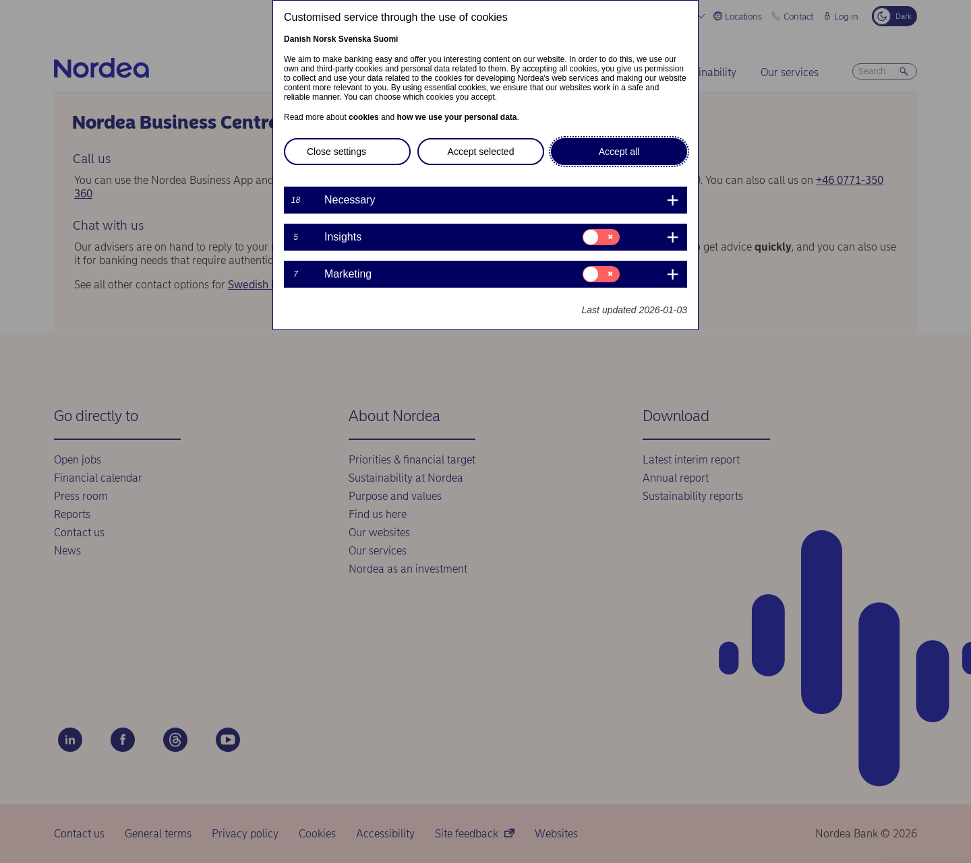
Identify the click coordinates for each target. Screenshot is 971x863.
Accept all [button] (619, 151)
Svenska (355, 39)
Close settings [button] (336, 151)
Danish (297, 39)
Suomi (386, 39)
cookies (364, 117)
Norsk (324, 39)
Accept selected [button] (481, 151)
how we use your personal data (456, 117)
